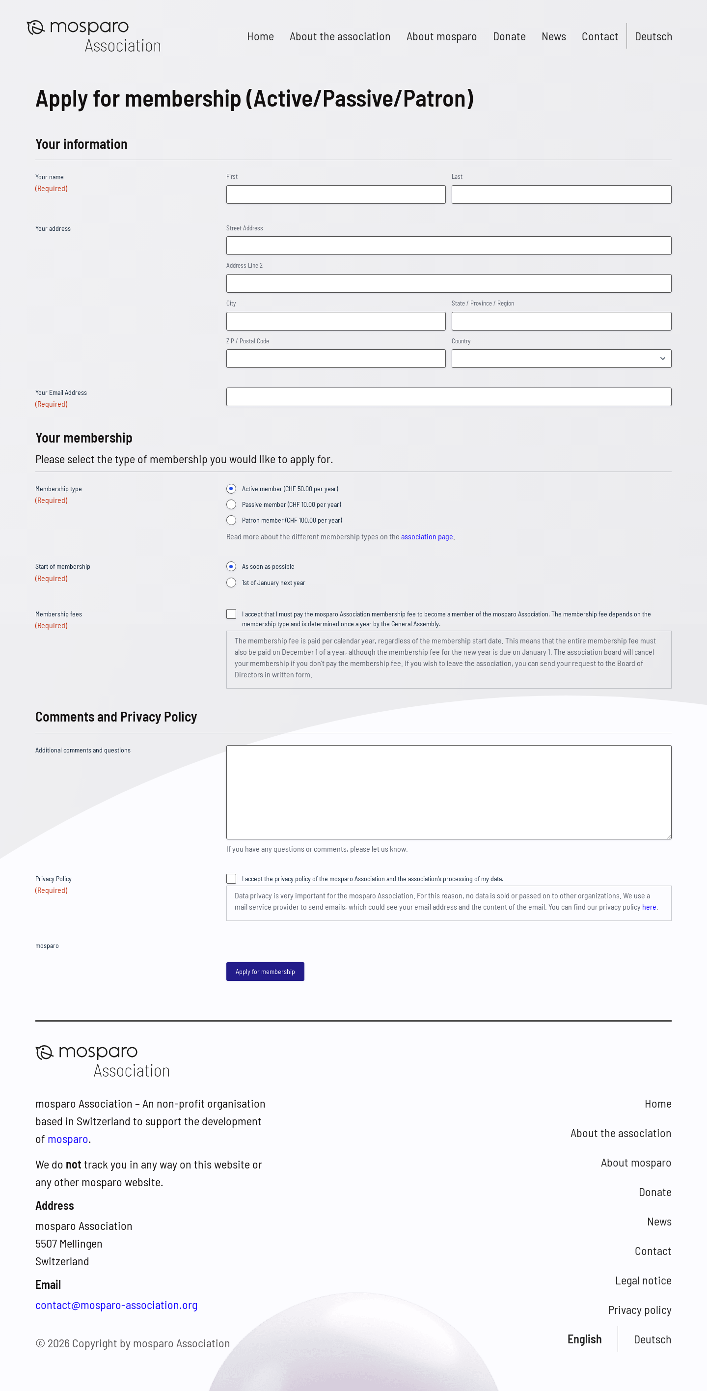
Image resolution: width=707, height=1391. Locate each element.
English (585, 1339)
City (231, 303)
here (649, 906)
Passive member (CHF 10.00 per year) (291, 504)
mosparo (47, 945)
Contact (600, 35)
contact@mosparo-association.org (116, 1304)
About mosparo (442, 35)
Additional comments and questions (83, 750)
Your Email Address (61, 399)
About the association (340, 35)
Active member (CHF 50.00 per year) (290, 488)
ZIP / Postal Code (247, 341)
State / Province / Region (483, 303)
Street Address (244, 228)
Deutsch (654, 35)
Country (461, 341)
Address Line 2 (244, 265)
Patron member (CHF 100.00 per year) (292, 520)
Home (260, 35)
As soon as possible (268, 566)
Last (457, 176)
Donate (509, 35)
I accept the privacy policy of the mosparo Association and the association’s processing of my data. (372, 878)
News (554, 35)
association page (427, 536)
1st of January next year (273, 582)
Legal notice (643, 1280)
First (232, 176)
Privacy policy (640, 1309)
